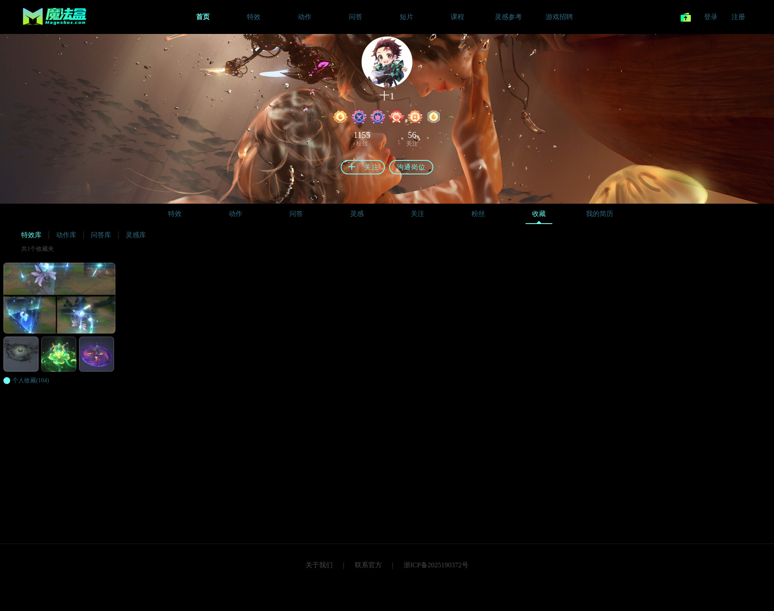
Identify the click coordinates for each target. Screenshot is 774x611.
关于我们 (319, 565)
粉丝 (478, 213)
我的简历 (599, 213)
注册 (738, 16)
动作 (235, 213)
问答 (296, 213)
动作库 (66, 234)
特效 (175, 213)
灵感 (357, 213)
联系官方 (368, 565)
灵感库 (136, 234)
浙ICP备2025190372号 (436, 565)
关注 (417, 213)
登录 (711, 16)
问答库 (101, 234)
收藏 (538, 215)
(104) (30, 380)
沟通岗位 (411, 167)
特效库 (31, 234)
